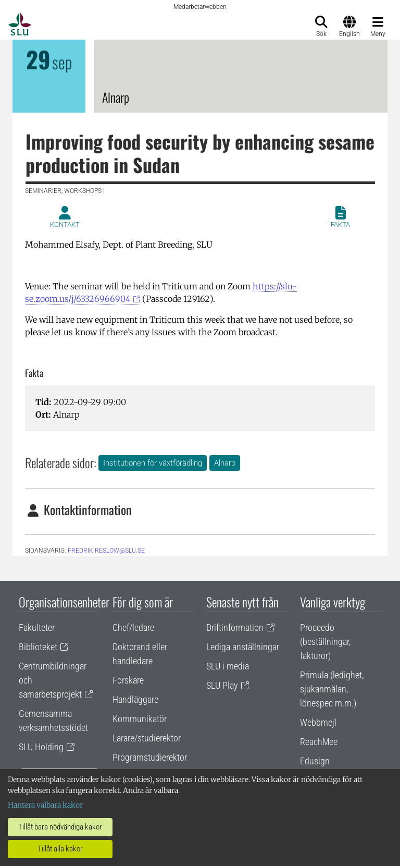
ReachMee (319, 741)
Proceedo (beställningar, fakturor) (325, 641)
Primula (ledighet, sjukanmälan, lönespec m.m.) (332, 689)
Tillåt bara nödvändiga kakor (60, 827)
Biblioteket (38, 646)
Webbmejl (318, 722)
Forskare (128, 680)
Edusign (315, 760)
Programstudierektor (150, 757)
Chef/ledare (133, 627)
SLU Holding (41, 746)
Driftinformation (235, 627)
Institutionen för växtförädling (152, 463)
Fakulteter (37, 627)
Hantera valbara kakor (45, 805)
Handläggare (135, 699)
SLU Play (222, 685)
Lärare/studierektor (147, 738)
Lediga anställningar (242, 646)
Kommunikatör (140, 718)
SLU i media (227, 666)
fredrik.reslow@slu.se (106, 550)
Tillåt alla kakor (60, 848)
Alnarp (224, 463)
